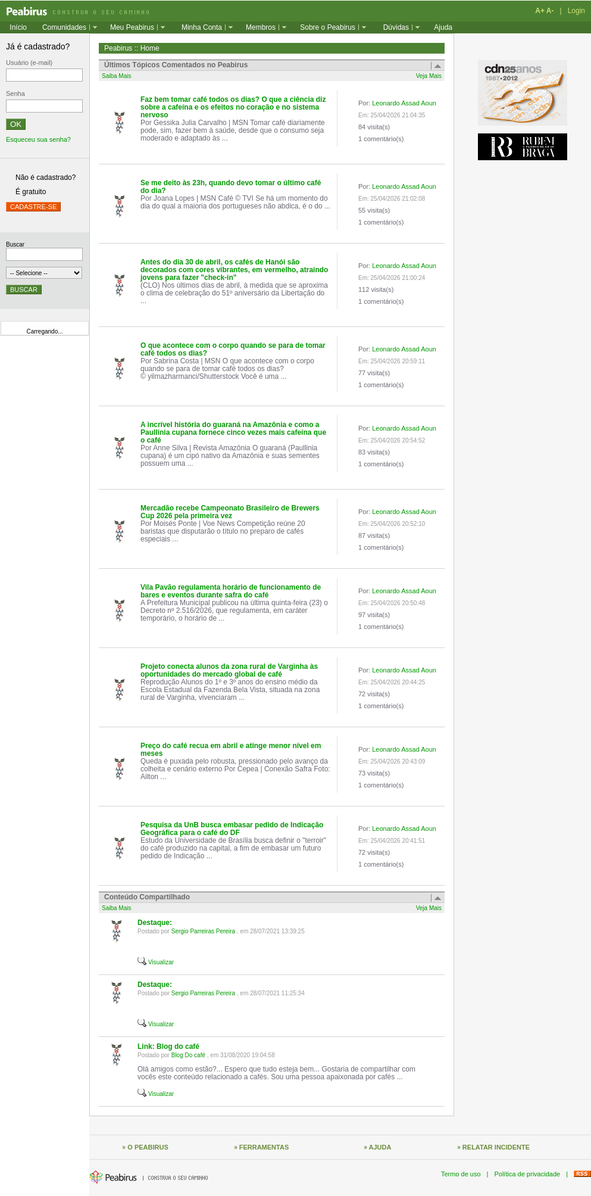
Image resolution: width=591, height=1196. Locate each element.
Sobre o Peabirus (327, 27)
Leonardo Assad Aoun (404, 103)
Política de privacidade (527, 1174)
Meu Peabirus (132, 27)
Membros (261, 27)
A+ (540, 11)
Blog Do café (188, 1055)
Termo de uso (461, 1174)
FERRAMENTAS (264, 1147)
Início (18, 27)
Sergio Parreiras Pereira (203, 931)
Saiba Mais (116, 76)
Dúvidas (396, 27)
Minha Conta (202, 27)
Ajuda (443, 27)
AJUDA (380, 1147)
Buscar (15, 244)
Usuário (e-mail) (29, 62)
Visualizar (161, 962)
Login (576, 11)
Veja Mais (429, 76)
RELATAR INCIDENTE (496, 1147)
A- (550, 11)
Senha (15, 93)
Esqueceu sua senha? (38, 139)
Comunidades (64, 27)
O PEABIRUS (147, 1147)
